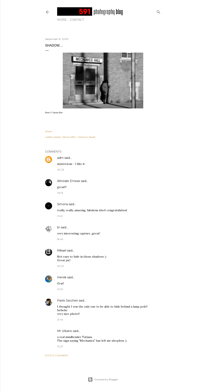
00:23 (60, 169)
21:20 (60, 289)
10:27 (60, 346)
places (57, 136)
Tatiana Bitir (69, 136)
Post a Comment (56, 355)
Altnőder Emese (68, 181)
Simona (62, 204)
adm (60, 158)
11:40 (60, 215)
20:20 (60, 265)
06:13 (60, 192)
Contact (66, 20)
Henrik (61, 277)
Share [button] (48, 131)
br (58, 227)
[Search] (158, 11)
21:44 (60, 319)
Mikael (61, 250)
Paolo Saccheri (67, 300)
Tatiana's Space (86, 136)
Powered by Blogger (103, 379)
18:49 (60, 239)
